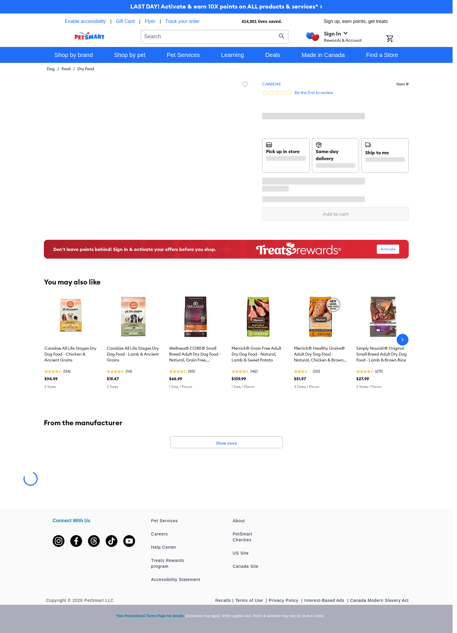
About (239, 520)
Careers (159, 534)
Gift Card (125, 21)
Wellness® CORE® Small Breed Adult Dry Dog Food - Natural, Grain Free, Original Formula (195, 354)
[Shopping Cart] (397, 39)
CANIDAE (271, 84)
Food (66, 68)
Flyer (150, 21)
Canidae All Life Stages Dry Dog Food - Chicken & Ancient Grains (70, 354)
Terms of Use (249, 600)
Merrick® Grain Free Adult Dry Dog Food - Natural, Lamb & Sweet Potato (256, 354)
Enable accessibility (85, 21)
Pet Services (164, 520)
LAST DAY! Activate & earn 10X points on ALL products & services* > (226, 6)
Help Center (164, 547)
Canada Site (246, 566)
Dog (51, 68)
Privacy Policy (284, 600)
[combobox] (214, 36)
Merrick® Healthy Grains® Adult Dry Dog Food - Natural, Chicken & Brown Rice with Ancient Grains (319, 354)
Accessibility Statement (175, 579)
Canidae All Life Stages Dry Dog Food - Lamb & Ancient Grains (133, 354)
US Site (241, 553)
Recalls (223, 600)
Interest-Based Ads (325, 600)
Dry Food (85, 68)
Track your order (182, 21)
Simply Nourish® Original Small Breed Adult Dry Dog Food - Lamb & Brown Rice (381, 354)
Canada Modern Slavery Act (379, 600)
